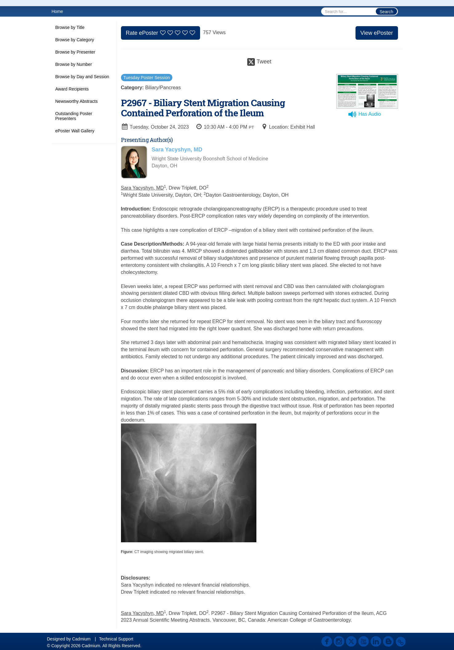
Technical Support (116, 638)
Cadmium (81, 638)
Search (386, 11)
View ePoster (376, 33)
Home (57, 11)
